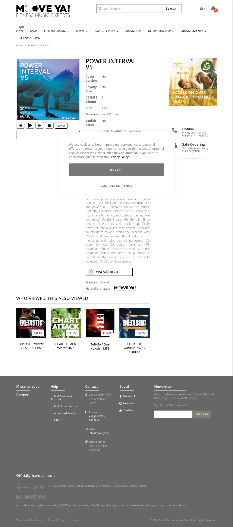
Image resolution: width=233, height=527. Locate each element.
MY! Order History (65, 406)
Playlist (61, 125)
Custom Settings (116, 186)
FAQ (56, 420)
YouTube (127, 410)
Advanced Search (65, 413)
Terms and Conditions (29, 520)
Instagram (128, 403)
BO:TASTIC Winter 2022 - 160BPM (31, 346)
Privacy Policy (119, 157)
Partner (22, 394)
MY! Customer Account (61, 397)
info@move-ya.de (99, 433)
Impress (75, 520)
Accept (116, 170)
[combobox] (128, 8)
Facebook (128, 396)
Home (19, 45)
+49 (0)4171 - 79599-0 (195, 135)
